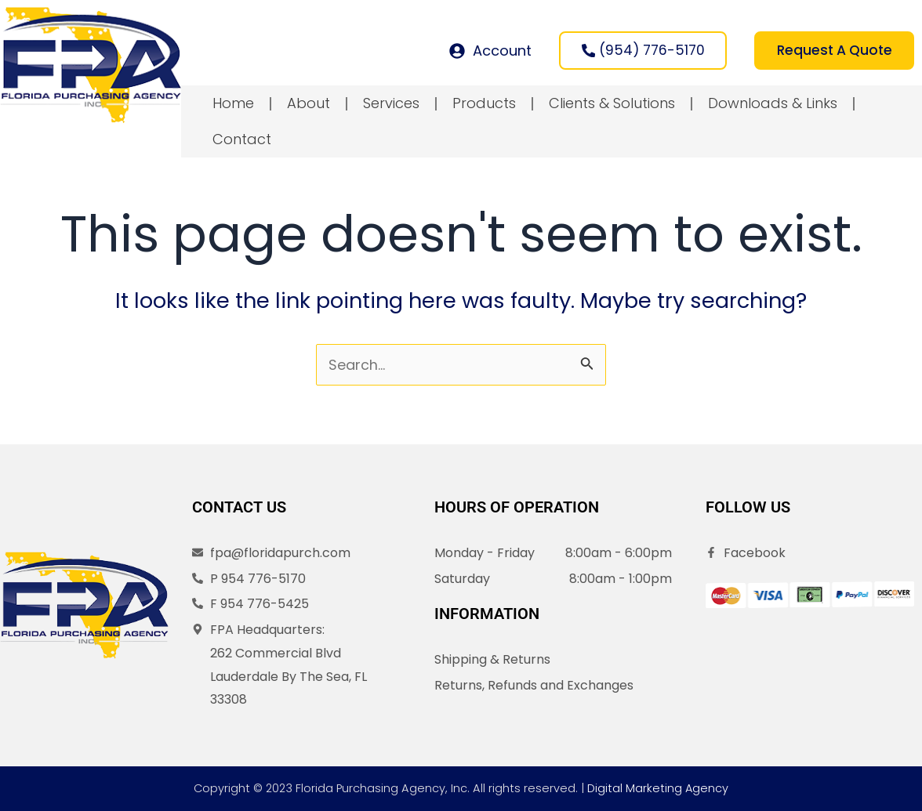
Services (391, 105)
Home (233, 105)
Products (484, 105)
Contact (241, 141)
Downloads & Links (772, 105)
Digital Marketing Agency (658, 788)
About (308, 105)
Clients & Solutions (612, 105)
